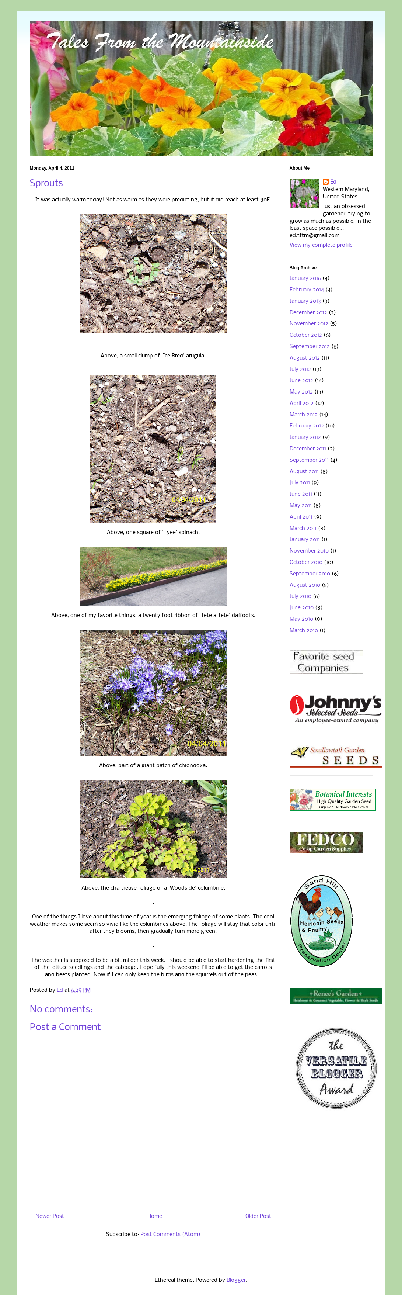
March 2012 (304, 415)
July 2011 (300, 483)
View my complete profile (321, 245)
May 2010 (301, 619)
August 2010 (305, 585)
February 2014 (307, 290)
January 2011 (305, 540)
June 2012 (301, 381)
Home (154, 1216)
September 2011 (309, 460)
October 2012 (306, 335)
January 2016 (305, 278)
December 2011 (308, 449)
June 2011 (301, 494)
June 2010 (302, 608)
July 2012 (300, 370)
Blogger (236, 1280)
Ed (333, 182)
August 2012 (305, 358)
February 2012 (307, 426)
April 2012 (302, 403)
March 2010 (304, 631)
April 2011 (301, 517)
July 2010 (300, 596)
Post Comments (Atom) (170, 1234)
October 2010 (306, 562)
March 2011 (303, 528)
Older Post (258, 1216)
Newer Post (49, 1216)
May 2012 (301, 392)
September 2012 (310, 347)
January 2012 (305, 437)
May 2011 (301, 506)
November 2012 (309, 324)
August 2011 (304, 472)
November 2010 (309, 551)
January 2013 (305, 301)
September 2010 (310, 574)
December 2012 (308, 313)
